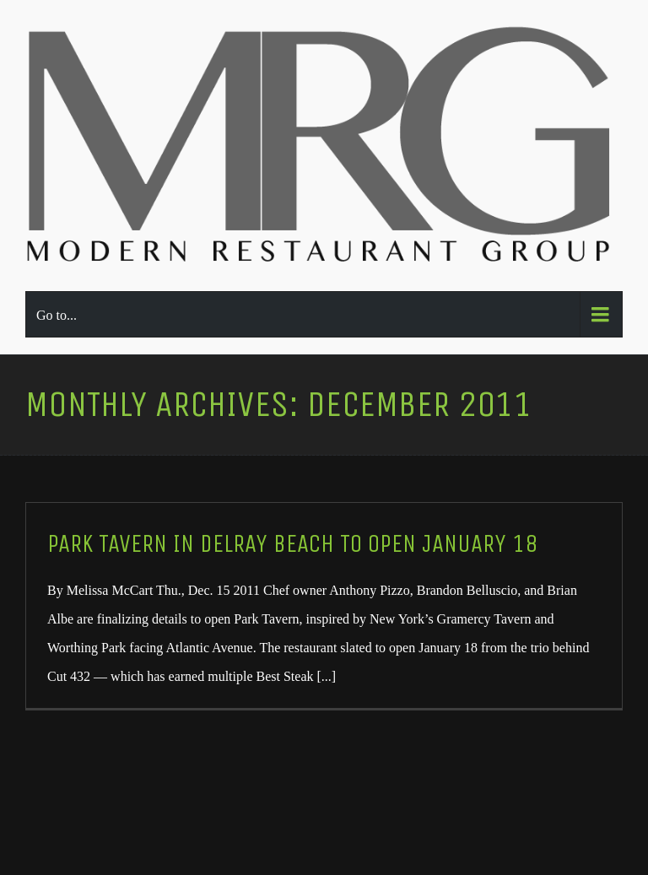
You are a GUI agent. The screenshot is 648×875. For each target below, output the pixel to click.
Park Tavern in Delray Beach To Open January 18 (292, 544)
